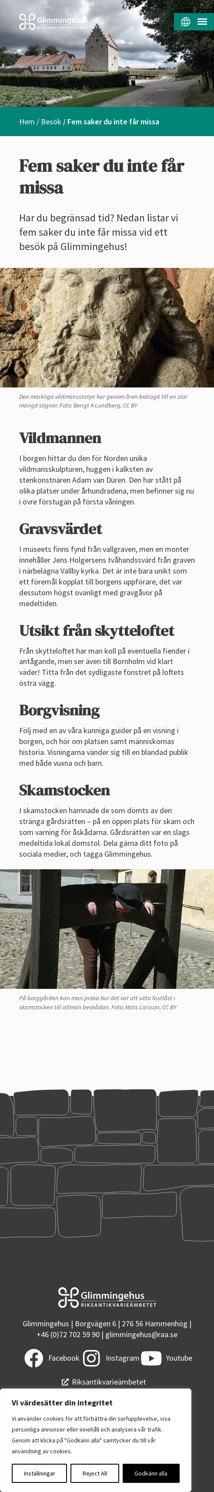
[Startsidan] (53, 21)
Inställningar (39, 1473)
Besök (51, 122)
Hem (27, 122)
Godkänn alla (150, 1473)
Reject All (95, 1473)
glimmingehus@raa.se (141, 1334)
